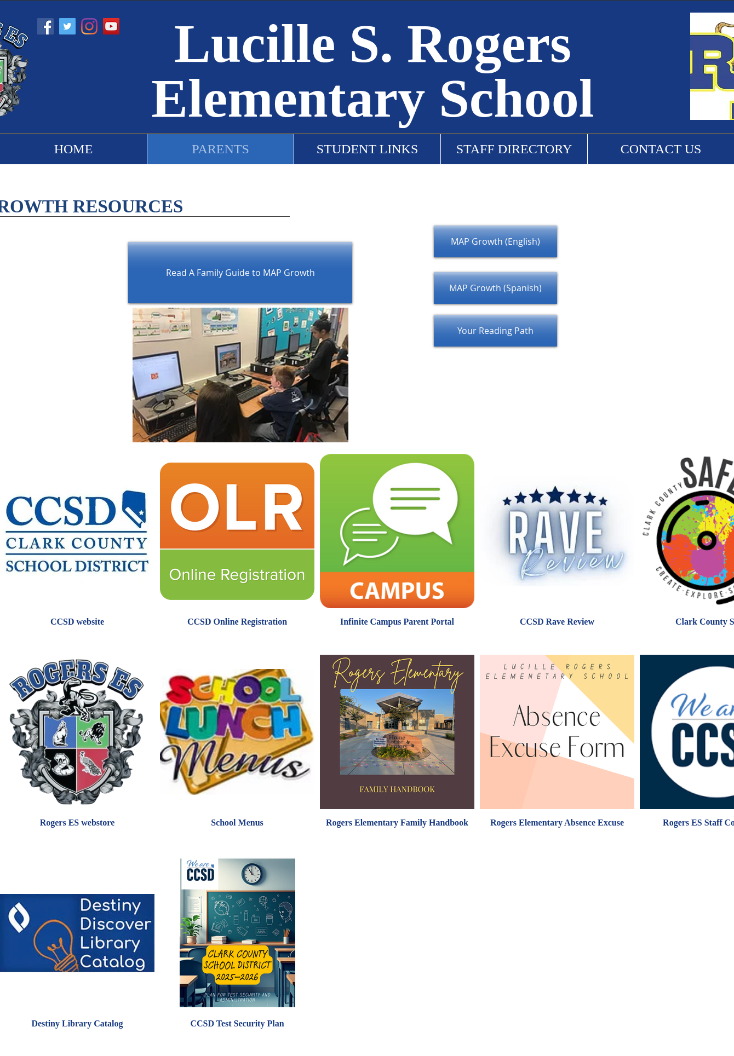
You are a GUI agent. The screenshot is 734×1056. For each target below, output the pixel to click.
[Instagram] (89, 26)
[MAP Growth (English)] (495, 241)
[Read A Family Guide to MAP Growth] (240, 272)
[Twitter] (67, 26)
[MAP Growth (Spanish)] (495, 288)
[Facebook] (45, 26)
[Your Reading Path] (495, 331)
